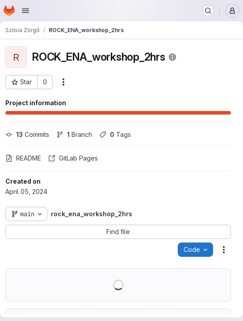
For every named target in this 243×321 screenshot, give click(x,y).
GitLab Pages (73, 158)
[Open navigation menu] (25, 11)
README (23, 158)
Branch (74, 134)
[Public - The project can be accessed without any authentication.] (172, 57)
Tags (115, 134)
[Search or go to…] (208, 10)
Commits (27, 134)
